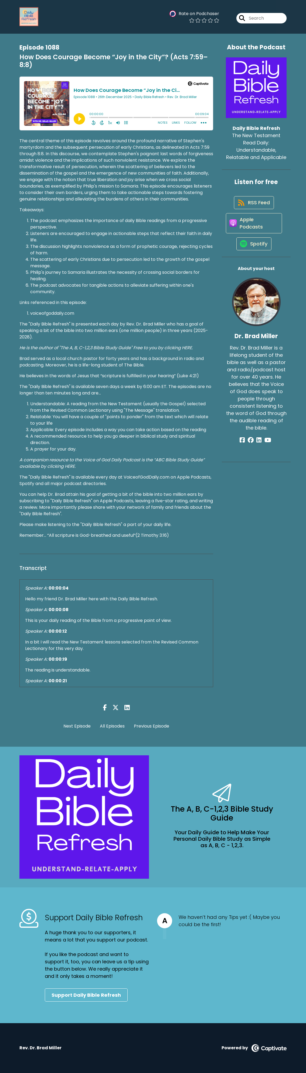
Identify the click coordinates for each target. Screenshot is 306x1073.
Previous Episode (151, 726)
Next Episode (77, 726)
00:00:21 (58, 681)
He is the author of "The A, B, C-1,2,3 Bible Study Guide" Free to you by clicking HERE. (106, 348)
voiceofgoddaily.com (52, 313)
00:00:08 (59, 610)
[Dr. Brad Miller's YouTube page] (266, 446)
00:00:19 (58, 659)
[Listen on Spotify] (253, 250)
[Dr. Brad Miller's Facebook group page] (252, 446)
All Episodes (112, 726)
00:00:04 (59, 588)
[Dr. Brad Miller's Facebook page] (245, 446)
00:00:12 (58, 631)
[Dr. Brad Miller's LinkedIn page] (258, 446)
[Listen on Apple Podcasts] (253, 227)
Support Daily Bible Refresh (86, 995)
